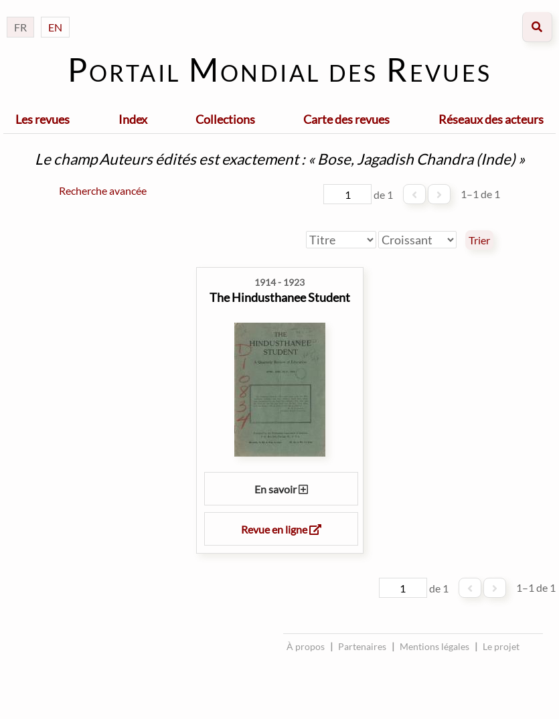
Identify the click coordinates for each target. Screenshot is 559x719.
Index (132, 119)
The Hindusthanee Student (280, 297)
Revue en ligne (281, 529)
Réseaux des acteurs (491, 119)
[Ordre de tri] (417, 239)
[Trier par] (341, 239)
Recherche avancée (103, 190)
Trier (479, 240)
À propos (306, 646)
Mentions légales (434, 646)
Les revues (42, 119)
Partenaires (362, 646)
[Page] (347, 194)
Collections (225, 119)
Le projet (501, 646)
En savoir (281, 489)
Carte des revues (346, 119)
